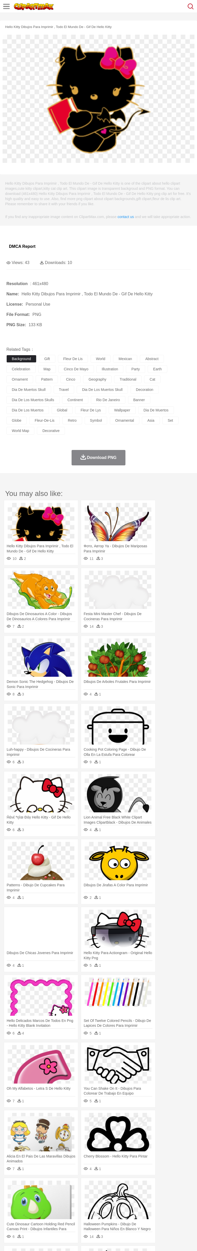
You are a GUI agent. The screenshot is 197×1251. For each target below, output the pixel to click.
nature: (11, 1187)
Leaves (52, 1187)
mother (71, 1202)
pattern (47, 379)
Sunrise (177, 1187)
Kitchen (163, 1218)
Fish (147, 1195)
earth (157, 369)
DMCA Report (22, 246)
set (170, 420)
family (58, 1202)
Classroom (68, 1210)
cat (152, 379)
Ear (116, 1202)
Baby (36, 1202)
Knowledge (160, 1210)
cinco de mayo (76, 369)
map (47, 369)
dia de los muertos (28, 410)
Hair (162, 1202)
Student (27, 1210)
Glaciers (123, 1187)
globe (16, 420)
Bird (42, 1195)
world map (20, 431)
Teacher (41, 1210)
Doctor (106, 1202)
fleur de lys (91, 410)
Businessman (89, 1202)
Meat (101, 1218)
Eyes (126, 1202)
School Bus (131, 1210)
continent (75, 400)
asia (150, 420)
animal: (11, 1194)
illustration (110, 369)
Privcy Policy (41, 1240)
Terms (23, 1240)
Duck (109, 1195)
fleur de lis (73, 359)
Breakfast (25, 1218)
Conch (78, 1187)
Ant (24, 1195)
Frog (156, 1195)
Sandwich (115, 1218)
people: (11, 1202)
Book (54, 1210)
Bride (46, 1202)
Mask (25, 1202)
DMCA (76, 1240)
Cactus (65, 1187)
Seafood (131, 1218)
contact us (125, 217)
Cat (66, 1195)
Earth (90, 1187)
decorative (51, 431)
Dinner (176, 1218)
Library (176, 1210)
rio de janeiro (108, 400)
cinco (70, 379)
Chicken (77, 1195)
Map (146, 1210)
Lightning (151, 1187)
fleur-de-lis (44, 420)
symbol (96, 420)
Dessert (51, 1218)
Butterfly (55, 1195)
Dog (99, 1195)
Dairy (38, 1218)
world (100, 359)
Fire (99, 1187)
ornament (20, 379)
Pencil (98, 1210)
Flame (110, 1187)
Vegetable (147, 1218)
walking (138, 1202)
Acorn (25, 1187)
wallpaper (122, 410)
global (62, 410)
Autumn (38, 1187)
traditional (128, 379)
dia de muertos (156, 410)
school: (11, 1210)
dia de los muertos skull (102, 390)
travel (64, 390)
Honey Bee (170, 1195)
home (151, 1202)
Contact (61, 1240)
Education (113, 1210)
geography (97, 379)
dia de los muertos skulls (33, 400)
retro (72, 420)
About (10, 1240)
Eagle (120, 1195)
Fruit (91, 1218)
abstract (151, 359)
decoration (144, 390)
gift (47, 359)
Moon (165, 1187)
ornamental (124, 420)
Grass (137, 1187)
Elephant (134, 1195)
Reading (85, 1210)
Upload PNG (95, 1240)
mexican (125, 359)
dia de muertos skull (29, 390)
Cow (90, 1195)
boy (179, 1202)
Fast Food (78, 1218)
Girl (171, 1202)
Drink (63, 1218)
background (21, 359)
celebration (21, 369)
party (135, 369)
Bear (33, 1195)
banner (139, 400)
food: (10, 1218)
